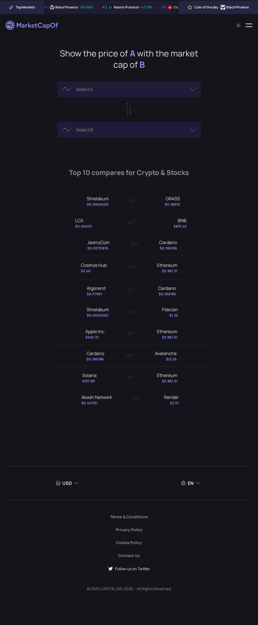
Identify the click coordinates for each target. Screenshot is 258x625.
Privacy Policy (129, 529)
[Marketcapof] (32, 25)
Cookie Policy (129, 542)
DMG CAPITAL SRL (107, 588)
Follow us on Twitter (129, 568)
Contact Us (129, 555)
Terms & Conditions (129, 516)
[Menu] (248, 25)
